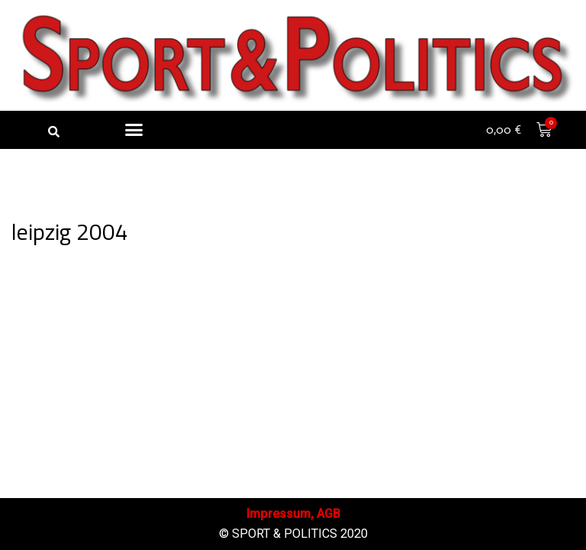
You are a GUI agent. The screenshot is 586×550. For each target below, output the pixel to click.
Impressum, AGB (293, 513)
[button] (53, 131)
